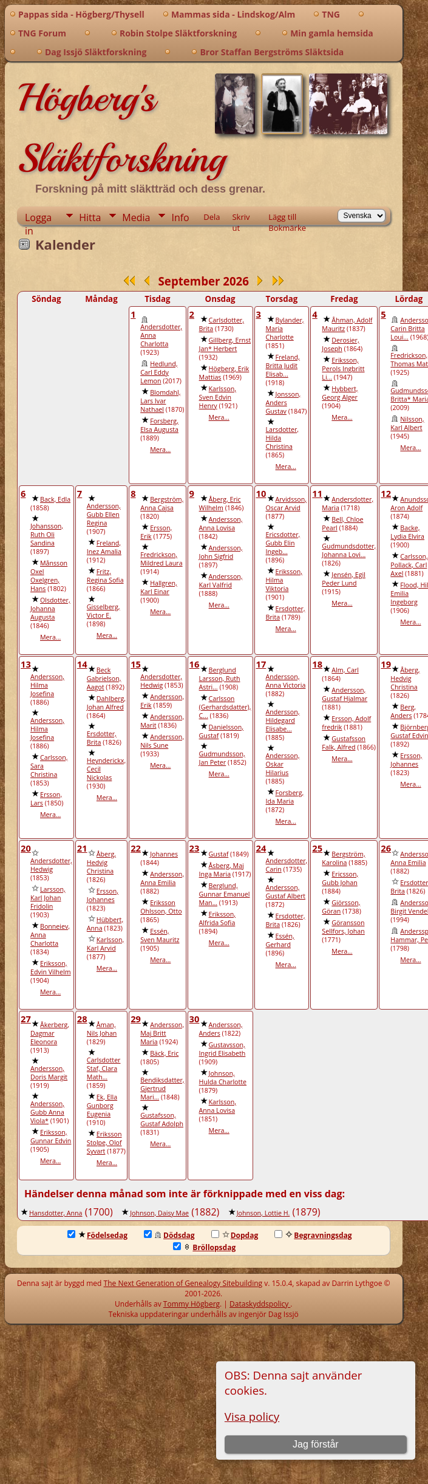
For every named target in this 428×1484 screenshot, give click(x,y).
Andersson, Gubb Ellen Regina (104, 514)
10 (261, 493)
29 (136, 1019)
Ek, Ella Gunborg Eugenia (102, 1105)
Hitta (90, 217)
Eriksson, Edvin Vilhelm (50, 967)
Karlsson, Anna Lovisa (217, 1106)
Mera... (160, 449)
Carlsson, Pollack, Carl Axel (409, 565)
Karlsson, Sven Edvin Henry (217, 397)
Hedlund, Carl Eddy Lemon (158, 372)
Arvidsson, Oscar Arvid (286, 503)
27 (26, 1019)
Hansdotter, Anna (56, 1213)
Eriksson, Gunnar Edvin (50, 1136)
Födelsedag (97, 1235)
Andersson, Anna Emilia (162, 878)
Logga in (38, 218)
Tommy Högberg (191, 1304)
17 (261, 664)
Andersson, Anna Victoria (286, 680)
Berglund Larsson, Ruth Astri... (219, 678)
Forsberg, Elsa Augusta (159, 425)
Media (136, 217)
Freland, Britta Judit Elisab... (283, 365)
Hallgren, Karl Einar (158, 587)
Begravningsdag (313, 1235)
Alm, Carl (345, 670)
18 (317, 664)
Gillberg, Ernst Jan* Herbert (225, 344)
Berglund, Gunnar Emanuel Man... (224, 894)
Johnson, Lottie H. (263, 1213)
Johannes (164, 854)
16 (194, 664)
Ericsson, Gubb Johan (340, 878)
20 (26, 848)
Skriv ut (241, 218)
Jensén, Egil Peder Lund (343, 578)
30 (194, 1019)
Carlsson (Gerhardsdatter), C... (225, 707)
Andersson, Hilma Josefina (47, 685)
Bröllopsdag (204, 1247)
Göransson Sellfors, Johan (343, 926)
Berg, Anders (403, 711)
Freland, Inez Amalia (104, 547)
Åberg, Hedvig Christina (405, 678)
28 (82, 1019)
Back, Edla (55, 499)
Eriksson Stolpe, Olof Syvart (104, 1142)
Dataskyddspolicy (259, 1304)
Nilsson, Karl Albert (407, 423)
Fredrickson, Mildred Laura (161, 558)
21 (82, 848)
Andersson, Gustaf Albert (286, 891)
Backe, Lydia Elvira (407, 532)
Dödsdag (169, 1235)
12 (386, 493)
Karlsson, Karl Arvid (105, 943)
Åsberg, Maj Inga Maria (221, 869)
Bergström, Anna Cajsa (161, 503)
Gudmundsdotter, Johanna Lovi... (349, 550)
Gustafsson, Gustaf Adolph (161, 1119)
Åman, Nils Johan (102, 1029)
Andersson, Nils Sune (162, 741)
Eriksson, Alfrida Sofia (217, 918)
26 (386, 848)
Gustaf (219, 854)
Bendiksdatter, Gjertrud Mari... (162, 1088)
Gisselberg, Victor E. (103, 611)
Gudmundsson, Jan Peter (222, 758)
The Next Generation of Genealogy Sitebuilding (183, 1283)
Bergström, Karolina (343, 858)
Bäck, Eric (164, 1053)
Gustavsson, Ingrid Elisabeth (222, 1049)
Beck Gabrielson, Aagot (104, 678)
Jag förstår (316, 1444)
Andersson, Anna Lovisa (221, 523)
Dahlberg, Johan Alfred (106, 702)
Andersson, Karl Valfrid (221, 580)
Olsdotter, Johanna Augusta (50, 608)
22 (136, 848)
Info (180, 217)
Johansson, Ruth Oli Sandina (46, 534)
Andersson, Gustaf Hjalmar (344, 694)
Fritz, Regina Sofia (105, 575)
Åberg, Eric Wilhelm (220, 503)
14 (82, 664)
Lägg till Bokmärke (287, 218)
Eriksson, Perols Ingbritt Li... (343, 368)
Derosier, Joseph (340, 344)
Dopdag (235, 1235)
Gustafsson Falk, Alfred (343, 742)
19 (386, 664)
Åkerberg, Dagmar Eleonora (49, 1033)
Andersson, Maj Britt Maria (162, 1033)
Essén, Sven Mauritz (159, 935)
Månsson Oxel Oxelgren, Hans (48, 576)
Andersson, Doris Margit (48, 1072)
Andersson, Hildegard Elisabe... (283, 720)
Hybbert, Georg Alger (340, 393)
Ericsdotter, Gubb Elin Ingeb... (283, 543)
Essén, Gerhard (280, 940)
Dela (211, 216)
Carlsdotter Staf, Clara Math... (104, 1068)
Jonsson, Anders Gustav (283, 402)
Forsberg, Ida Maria (285, 796)
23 (194, 848)
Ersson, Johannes (406, 759)
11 (317, 493)
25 (317, 848)
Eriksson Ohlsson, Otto (161, 906)
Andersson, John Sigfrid (221, 552)
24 (261, 848)
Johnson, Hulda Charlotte (223, 1077)
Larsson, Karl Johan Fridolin (48, 898)
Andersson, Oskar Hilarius (283, 764)
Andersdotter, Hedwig (161, 680)
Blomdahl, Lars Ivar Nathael (160, 401)
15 (136, 664)
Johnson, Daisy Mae (159, 1213)
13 (26, 664)
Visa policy (252, 1416)
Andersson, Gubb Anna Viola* (47, 1112)
